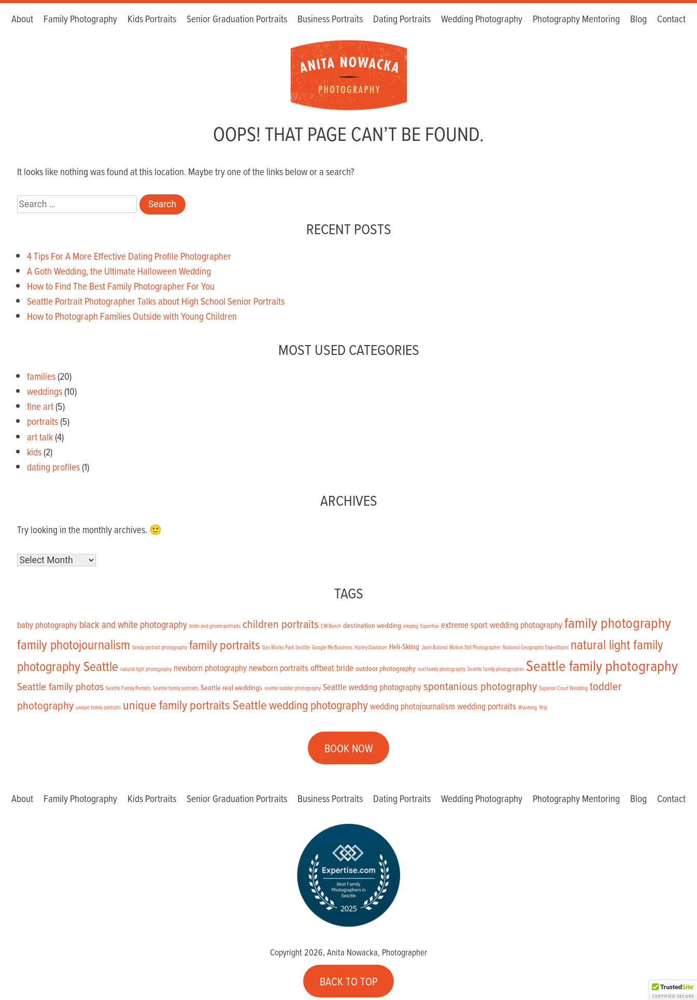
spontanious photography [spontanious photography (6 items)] (480, 686)
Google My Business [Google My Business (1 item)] (332, 647)
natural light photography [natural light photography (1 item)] (146, 669)
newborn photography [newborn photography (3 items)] (210, 668)
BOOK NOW (348, 748)
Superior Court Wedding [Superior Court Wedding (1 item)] (563, 688)
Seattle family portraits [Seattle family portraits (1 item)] (175, 688)
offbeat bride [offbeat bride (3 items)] (331, 668)
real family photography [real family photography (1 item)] (441, 669)
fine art (40, 406)
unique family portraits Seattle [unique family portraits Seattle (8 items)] (195, 704)
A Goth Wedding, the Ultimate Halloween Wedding (119, 271)
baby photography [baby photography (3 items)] (47, 625)
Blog (638, 19)
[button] (673, 990)
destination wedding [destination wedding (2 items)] (372, 625)
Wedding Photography (481, 19)
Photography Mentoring (576, 19)
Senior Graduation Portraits (237, 19)
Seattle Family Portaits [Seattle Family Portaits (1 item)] (128, 688)
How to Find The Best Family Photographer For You (121, 286)
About (22, 19)
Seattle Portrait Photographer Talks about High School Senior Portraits (156, 301)
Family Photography (80, 19)
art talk (40, 437)
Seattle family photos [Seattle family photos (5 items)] (60, 686)
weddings (44, 391)
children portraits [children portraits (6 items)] (281, 624)
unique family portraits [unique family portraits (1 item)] (98, 707)
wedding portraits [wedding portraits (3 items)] (486, 706)
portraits (42, 421)
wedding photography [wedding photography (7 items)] (318, 704)
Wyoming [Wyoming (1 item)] (527, 707)
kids (34, 452)
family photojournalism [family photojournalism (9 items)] (73, 644)
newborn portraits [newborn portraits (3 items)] (278, 668)
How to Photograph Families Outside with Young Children (132, 316)
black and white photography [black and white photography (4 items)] (133, 624)
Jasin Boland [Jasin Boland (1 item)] (434, 647)
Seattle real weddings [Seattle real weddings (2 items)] (231, 687)
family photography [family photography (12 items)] (617, 622)
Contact (671, 19)
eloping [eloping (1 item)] (410, 626)
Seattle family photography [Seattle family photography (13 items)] (602, 665)
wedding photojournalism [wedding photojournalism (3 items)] (412, 706)
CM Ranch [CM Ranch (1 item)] (331, 626)
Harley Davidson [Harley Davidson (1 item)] (370, 647)
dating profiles (53, 467)
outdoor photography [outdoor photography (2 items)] (385, 668)
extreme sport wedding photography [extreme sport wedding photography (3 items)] (501, 625)
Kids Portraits (151, 19)
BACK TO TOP (349, 981)
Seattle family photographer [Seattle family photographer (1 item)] (495, 669)
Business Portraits (330, 19)
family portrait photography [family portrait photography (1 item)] (159, 647)
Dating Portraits (402, 19)
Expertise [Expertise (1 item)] (429, 626)
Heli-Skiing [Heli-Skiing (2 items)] (404, 646)
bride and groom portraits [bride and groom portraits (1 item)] (214, 626)
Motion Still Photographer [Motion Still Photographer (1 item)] (475, 647)
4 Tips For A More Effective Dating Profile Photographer (129, 256)
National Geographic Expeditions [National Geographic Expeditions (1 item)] (535, 647)
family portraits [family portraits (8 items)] (224, 644)
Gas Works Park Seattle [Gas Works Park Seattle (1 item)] (286, 647)
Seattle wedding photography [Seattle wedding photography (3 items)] (372, 687)
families (41, 376)
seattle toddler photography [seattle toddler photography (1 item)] (292, 688)
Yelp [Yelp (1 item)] (543, 707)
